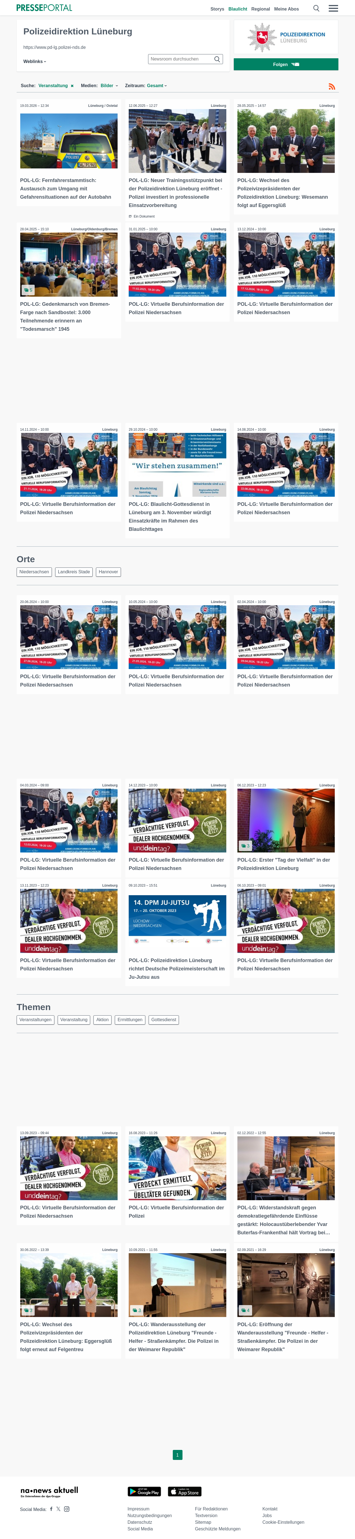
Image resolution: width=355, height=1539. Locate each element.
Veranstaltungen (36, 1017)
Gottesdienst (171, 1017)
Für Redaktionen (211, 1505)
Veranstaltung (76, 1017)
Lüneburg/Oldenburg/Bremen (93, 229)
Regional (260, 9)
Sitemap (203, 1519)
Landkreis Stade (76, 570)
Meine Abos (286, 9)
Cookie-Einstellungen (283, 1519)
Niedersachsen (35, 570)
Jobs (267, 1512)
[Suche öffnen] (316, 8)
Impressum (138, 1505)
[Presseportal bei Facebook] (50, 1506)
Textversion (206, 1512)
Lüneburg (217, 106)
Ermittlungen (135, 1017)
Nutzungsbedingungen (150, 1512)
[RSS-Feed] (332, 87)
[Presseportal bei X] (57, 1506)
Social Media (140, 1525)
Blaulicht (238, 9)
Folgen (286, 65)
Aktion (107, 1017)
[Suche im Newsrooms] (185, 59)
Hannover (112, 570)
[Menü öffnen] (333, 8)
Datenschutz (140, 1519)
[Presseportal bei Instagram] (65, 1505)
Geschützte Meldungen (218, 1525)
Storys (217, 9)
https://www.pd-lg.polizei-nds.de (54, 47)
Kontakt (269, 1505)
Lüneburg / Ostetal (102, 106)
